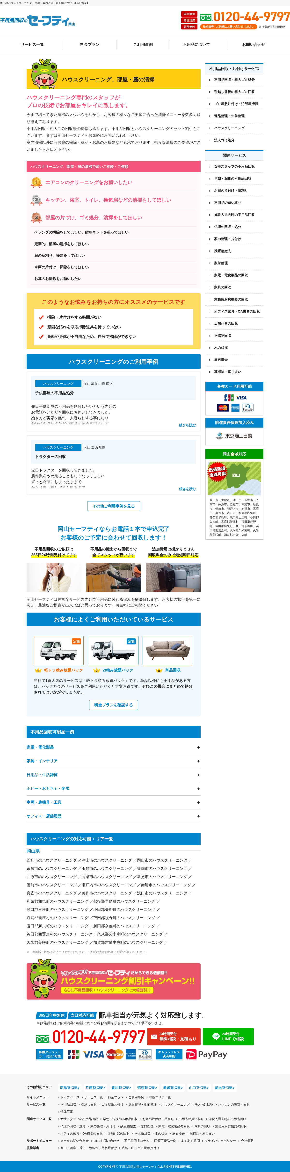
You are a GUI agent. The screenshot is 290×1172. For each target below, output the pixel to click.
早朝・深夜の (120, 1119)
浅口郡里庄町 (238, 517)
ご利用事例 (143, 45)
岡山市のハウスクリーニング (162, 860)
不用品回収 (68, 1104)
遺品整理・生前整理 (142, 1104)
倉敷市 (225, 500)
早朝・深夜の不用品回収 (232, 178)
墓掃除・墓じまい (227, 372)
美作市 (219, 513)
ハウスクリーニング (175, 1104)
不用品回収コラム (136, 1141)
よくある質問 (190, 1141)
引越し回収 (89, 1104)
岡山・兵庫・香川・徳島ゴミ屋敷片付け (88, 1148)
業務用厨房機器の (231, 299)
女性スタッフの (79, 1119)
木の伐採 (221, 348)
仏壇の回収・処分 (227, 227)
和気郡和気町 (247, 513)
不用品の (191, 1119)
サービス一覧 (32, 45)
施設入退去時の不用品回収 (234, 215)
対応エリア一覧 (160, 1097)
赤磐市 (245, 508)
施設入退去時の (227, 1119)
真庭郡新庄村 (230, 521)
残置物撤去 (222, 251)
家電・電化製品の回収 (231, 275)
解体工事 (66, 1112)
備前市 (219, 508)
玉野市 (248, 500)
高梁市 (245, 504)
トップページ (69, 1097)
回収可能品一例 (165, 1141)
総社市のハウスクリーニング (52, 860)
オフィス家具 (237, 311)
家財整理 (221, 263)
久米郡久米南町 (240, 530)
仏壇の (73, 1126)
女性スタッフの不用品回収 (234, 166)
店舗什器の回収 (226, 323)
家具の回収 (222, 287)
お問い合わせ (253, 45)
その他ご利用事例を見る (113, 506)
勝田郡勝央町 (224, 526)
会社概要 (247, 1141)
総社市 (234, 504)
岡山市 (214, 500)
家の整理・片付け (227, 239)
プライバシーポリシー (220, 1141)
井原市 (222, 504)
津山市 (237, 500)
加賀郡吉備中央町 (235, 534)
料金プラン (89, 45)
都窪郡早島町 (218, 517)
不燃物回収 (222, 335)
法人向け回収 (204, 1104)
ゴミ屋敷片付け (112, 1104)
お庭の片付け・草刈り (231, 191)
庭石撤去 (221, 360)
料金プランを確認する (113, 705)
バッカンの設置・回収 (234, 1104)
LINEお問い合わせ (106, 1141)
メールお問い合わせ (74, 1141)
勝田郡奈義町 (244, 526)
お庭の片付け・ (158, 1119)
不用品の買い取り (227, 203)
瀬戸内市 (233, 508)
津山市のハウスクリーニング (107, 860)
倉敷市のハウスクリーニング (52, 868)
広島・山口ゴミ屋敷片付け (141, 1148)
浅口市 (231, 513)
